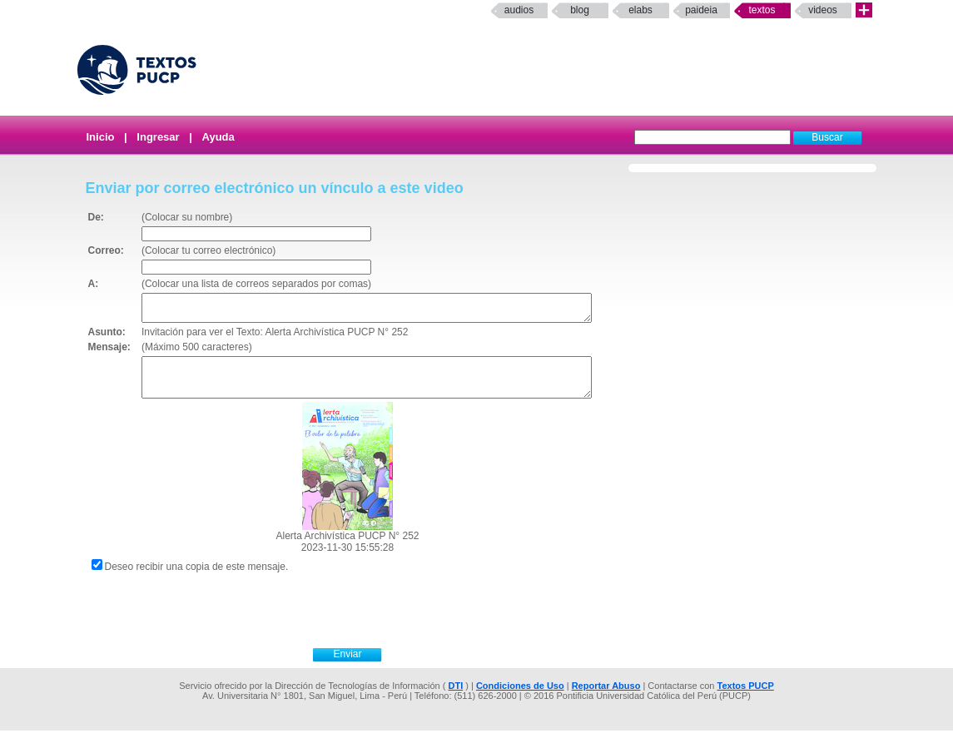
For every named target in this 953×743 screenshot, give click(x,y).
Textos (761, 10)
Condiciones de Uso (520, 698)
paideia (701, 10)
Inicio (101, 137)
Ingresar (157, 137)
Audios (519, 10)
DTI (455, 698)
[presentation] (366, 620)
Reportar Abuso (606, 698)
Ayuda (218, 137)
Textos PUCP (745, 698)
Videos (822, 10)
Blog (579, 10)
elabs (640, 10)
